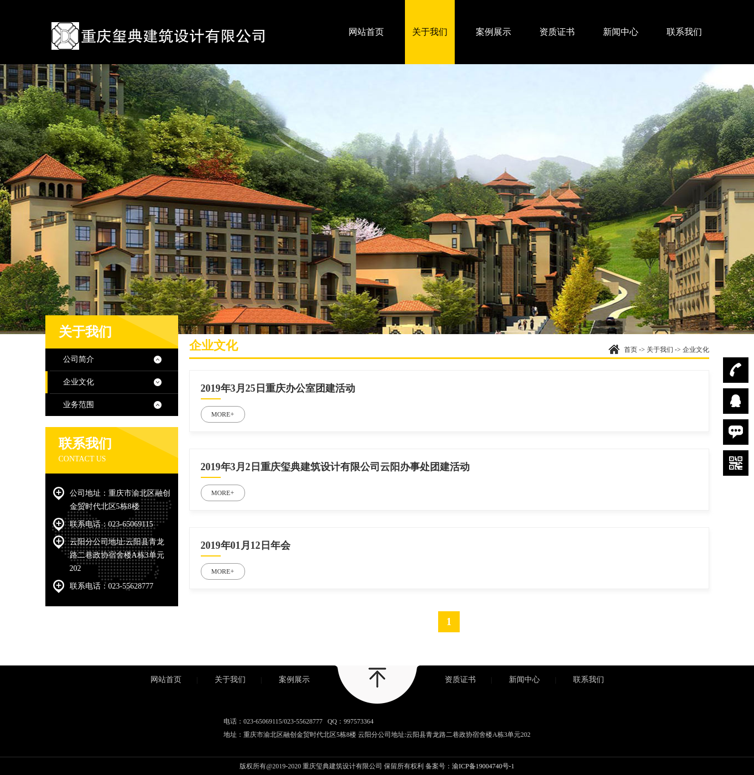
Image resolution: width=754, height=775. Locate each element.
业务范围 (78, 404)
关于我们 (430, 32)
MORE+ (222, 414)
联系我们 (684, 32)
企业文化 (78, 382)
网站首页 (366, 32)
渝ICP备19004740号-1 (483, 766)
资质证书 (557, 32)
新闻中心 (620, 32)
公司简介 (78, 359)
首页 (630, 349)
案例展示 (493, 32)
